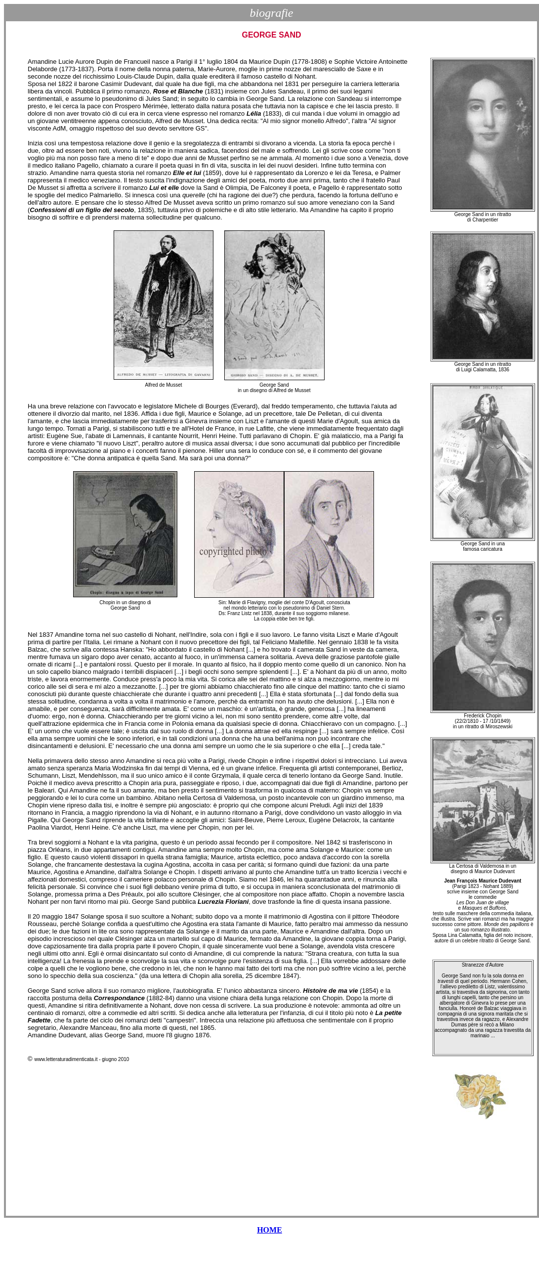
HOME (269, 1230)
